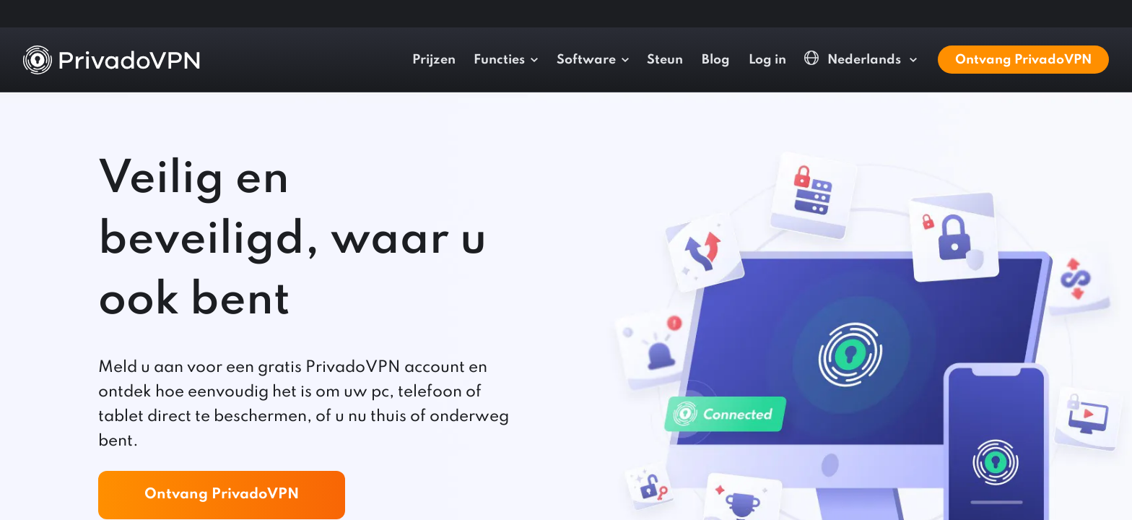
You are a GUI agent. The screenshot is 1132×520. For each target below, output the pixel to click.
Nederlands (854, 58)
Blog (716, 59)
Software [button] (586, 59)
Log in (767, 59)
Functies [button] (499, 59)
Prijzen (434, 59)
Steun (665, 59)
